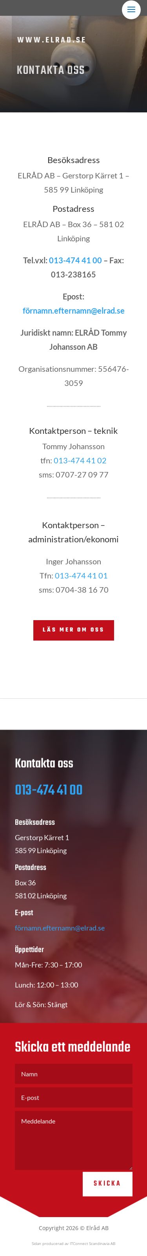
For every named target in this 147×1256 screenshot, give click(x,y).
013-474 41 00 (75, 260)
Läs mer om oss (74, 630)
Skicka (108, 1193)
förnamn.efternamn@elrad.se (74, 310)
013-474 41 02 (80, 460)
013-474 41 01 (81, 575)
